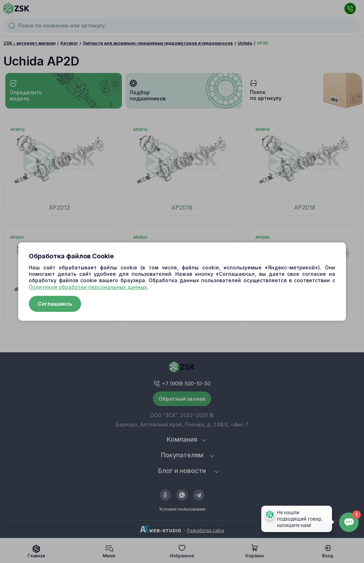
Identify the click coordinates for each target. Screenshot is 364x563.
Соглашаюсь (55, 304)
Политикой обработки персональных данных (88, 287)
